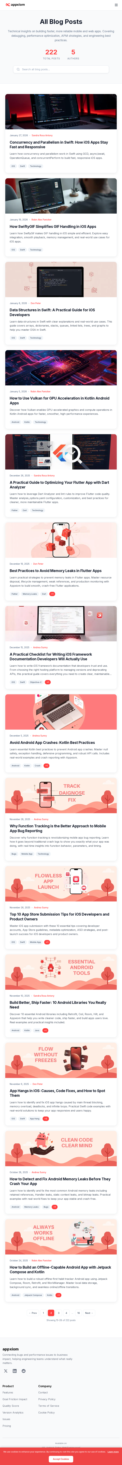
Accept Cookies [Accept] (61, 1459)
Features (8, 1392)
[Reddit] (23, 1371)
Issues (6, 1419)
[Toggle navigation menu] (116, 5)
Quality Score (11, 1405)
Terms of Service (48, 1405)
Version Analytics (13, 1412)
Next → (89, 1313)
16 (78, 1313)
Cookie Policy (46, 1412)
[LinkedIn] (14, 1371)
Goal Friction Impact (15, 1399)
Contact (43, 1392)
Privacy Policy (46, 1399)
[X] (6, 1371)
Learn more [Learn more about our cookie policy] (113, 1451)
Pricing (7, 1425)
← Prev (33, 1313)
